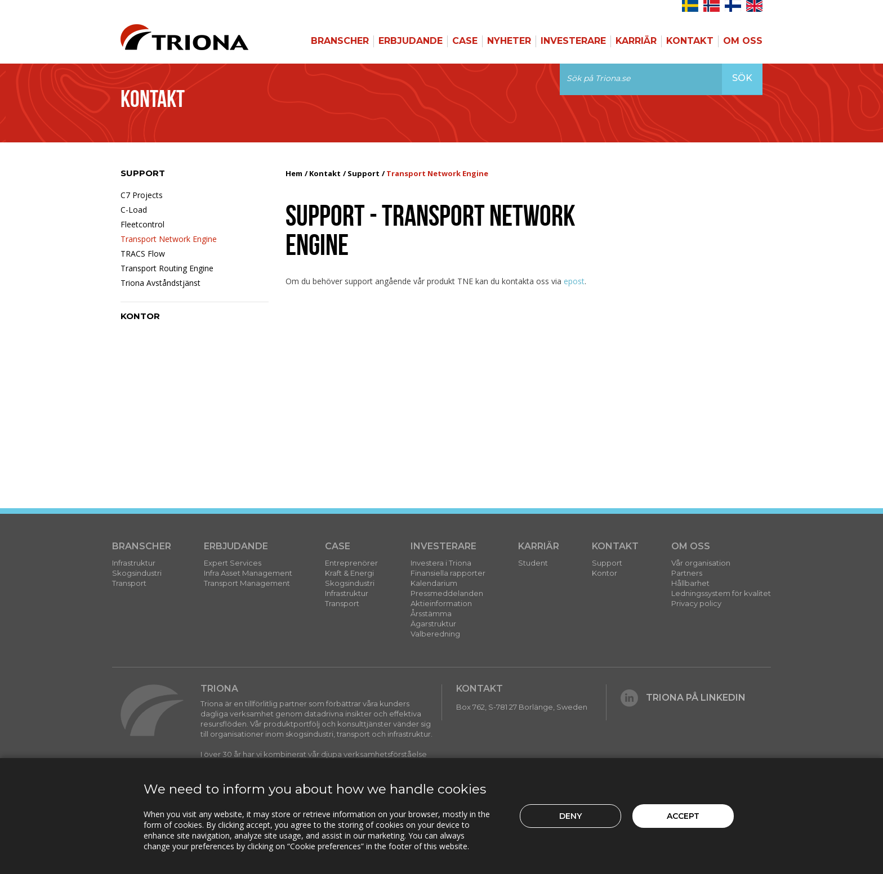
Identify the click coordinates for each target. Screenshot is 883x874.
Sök (742, 78)
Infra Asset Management (248, 572)
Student (533, 562)
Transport (129, 583)
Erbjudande (410, 40)
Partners (686, 572)
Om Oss (742, 40)
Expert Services (232, 562)
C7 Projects (142, 195)
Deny (570, 816)
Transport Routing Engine (167, 268)
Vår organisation (700, 562)
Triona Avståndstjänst (160, 282)
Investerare (573, 40)
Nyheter (509, 40)
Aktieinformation (441, 603)
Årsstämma (431, 613)
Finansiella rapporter (448, 572)
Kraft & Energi (349, 572)
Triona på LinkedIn (683, 697)
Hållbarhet (690, 583)
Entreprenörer (351, 562)
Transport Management (247, 583)
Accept (683, 816)
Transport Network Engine (169, 239)
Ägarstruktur (433, 623)
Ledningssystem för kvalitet (721, 593)
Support (143, 173)
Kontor (140, 316)
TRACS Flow (143, 253)
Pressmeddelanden (447, 593)
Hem (294, 173)
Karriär (636, 40)
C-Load (134, 209)
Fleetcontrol (142, 224)
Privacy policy (696, 603)
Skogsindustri (137, 572)
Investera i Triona (441, 562)
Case (465, 40)
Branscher (340, 40)
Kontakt (689, 40)
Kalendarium (434, 583)
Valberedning (435, 633)
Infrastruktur (133, 562)
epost (574, 281)
